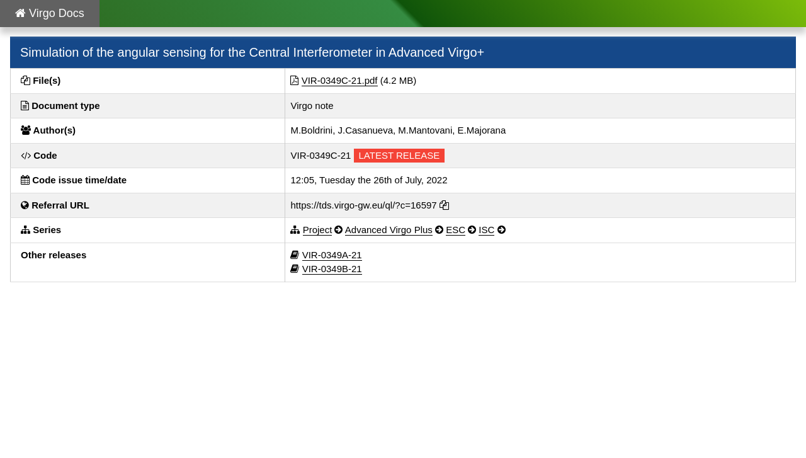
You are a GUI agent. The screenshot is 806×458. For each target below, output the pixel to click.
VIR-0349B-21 (332, 268)
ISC (486, 229)
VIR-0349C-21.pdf (340, 80)
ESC (455, 229)
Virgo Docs (49, 13)
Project (317, 229)
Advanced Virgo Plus (389, 229)
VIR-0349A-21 (332, 254)
